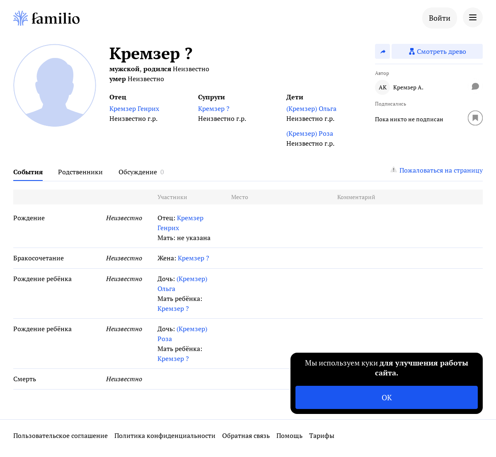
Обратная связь (246, 435)
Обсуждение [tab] (138, 171)
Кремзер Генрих (134, 108)
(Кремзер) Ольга (311, 108)
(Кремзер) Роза (309, 133)
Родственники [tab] (80, 171)
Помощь (289, 435)
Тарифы (321, 435)
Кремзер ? (214, 108)
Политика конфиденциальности (164, 435)
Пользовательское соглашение (60, 435)
